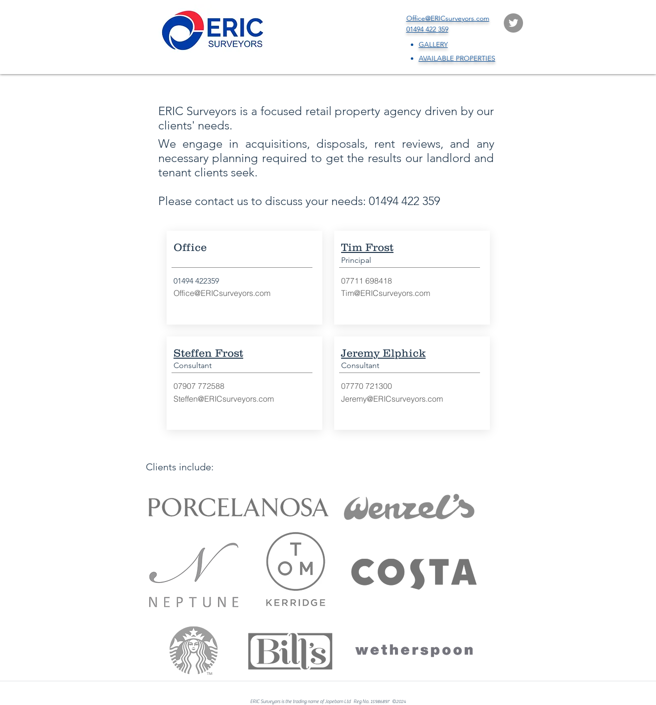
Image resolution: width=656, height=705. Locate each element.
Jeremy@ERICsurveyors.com (392, 399)
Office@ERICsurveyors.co (219, 293)
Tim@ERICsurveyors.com (385, 293)
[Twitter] (513, 23)
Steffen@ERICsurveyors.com (224, 399)
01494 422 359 (404, 201)
